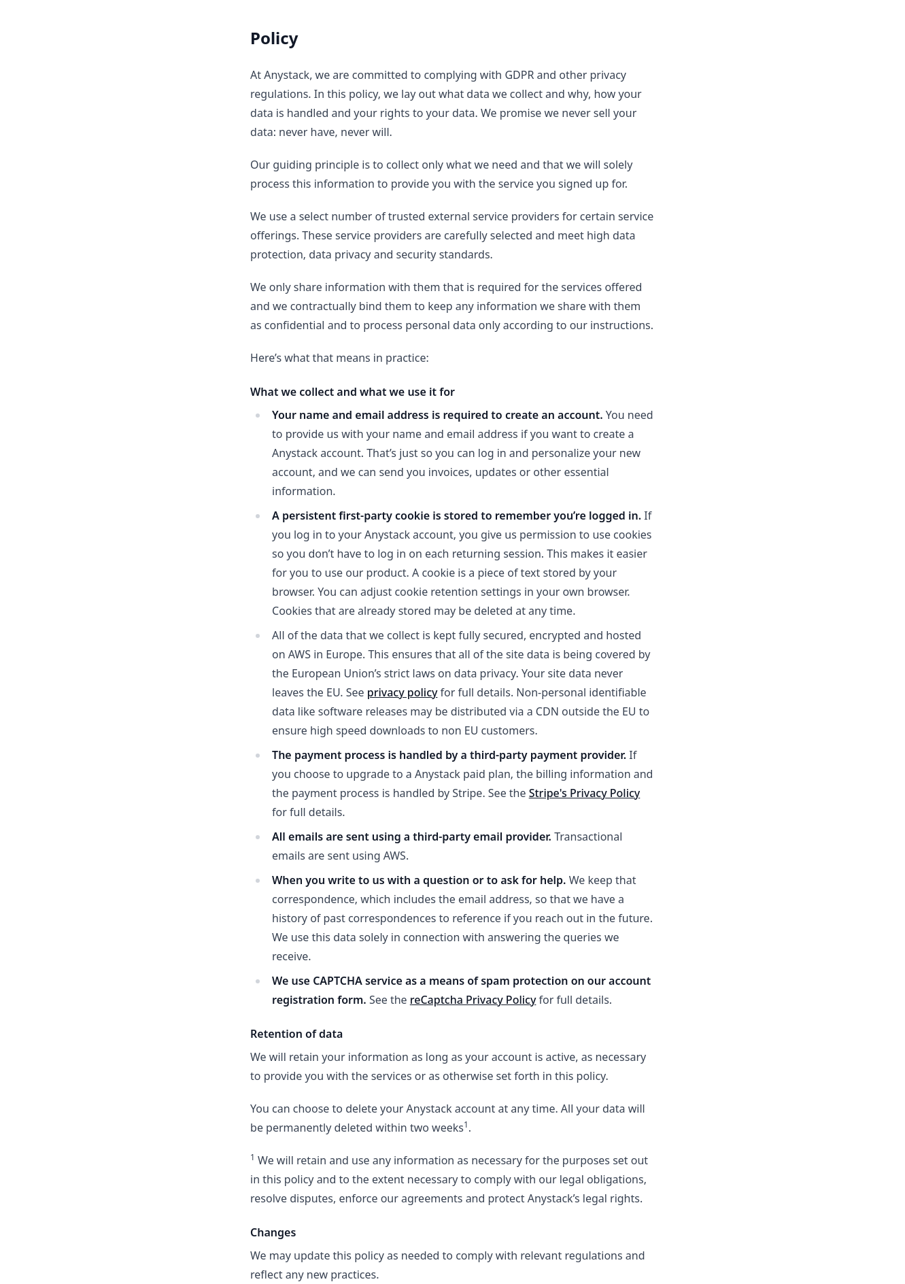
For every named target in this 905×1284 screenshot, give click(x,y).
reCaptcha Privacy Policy (473, 999)
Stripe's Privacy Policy (585, 792)
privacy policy (402, 692)
